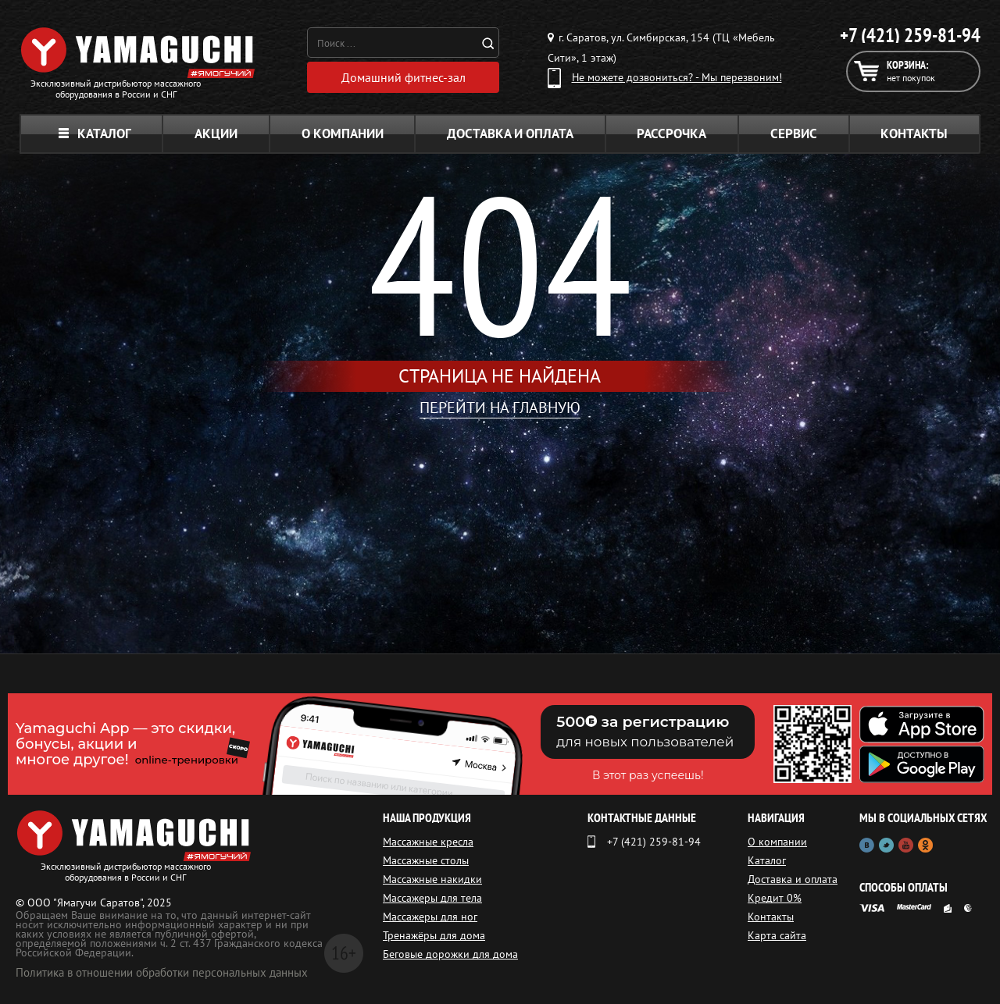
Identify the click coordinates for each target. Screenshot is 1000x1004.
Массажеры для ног (430, 917)
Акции (216, 133)
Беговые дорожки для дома (450, 954)
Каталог (95, 133)
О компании (343, 133)
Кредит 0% (775, 898)
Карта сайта (777, 935)
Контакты (914, 133)
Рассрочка (671, 133)
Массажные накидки (432, 879)
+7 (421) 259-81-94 (910, 35)
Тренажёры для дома (434, 935)
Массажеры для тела (432, 898)
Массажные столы (426, 860)
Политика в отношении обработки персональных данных (162, 972)
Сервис (793, 133)
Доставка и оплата (510, 133)
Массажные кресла (428, 842)
